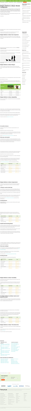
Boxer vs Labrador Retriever (25, 34)
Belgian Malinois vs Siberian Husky (5, 351)
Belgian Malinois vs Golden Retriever (26, 10)
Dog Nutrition (17, 395)
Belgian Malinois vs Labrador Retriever (26, 6)
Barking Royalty (3, 0)
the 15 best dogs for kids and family (9, 197)
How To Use (25, 396)
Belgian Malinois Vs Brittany (14, 361)
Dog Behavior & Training (18, 396)
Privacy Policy (25, 399)
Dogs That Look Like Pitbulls (2, 398)
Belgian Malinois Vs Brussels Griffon (15, 363)
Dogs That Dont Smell (2, 399)
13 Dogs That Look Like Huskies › (25, 55)
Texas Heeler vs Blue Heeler (2, 402)
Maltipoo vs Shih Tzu (2, 403)
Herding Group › (23, 75)
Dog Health (17, 394)
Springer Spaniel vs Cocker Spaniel (3, 404)
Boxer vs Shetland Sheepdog (14, 350)
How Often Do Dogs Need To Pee (11, 396)
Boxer (17, 84)
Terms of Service (25, 400)
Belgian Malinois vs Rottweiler (4, 347)
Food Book (17, 402)
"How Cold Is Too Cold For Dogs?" (5, 161)
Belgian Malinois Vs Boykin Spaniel (5, 361)
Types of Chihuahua (2, 401)
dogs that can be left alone (10, 116)
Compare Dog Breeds (18, 400)
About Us (24, 394)
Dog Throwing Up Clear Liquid (10, 395)
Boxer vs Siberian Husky (14, 348)
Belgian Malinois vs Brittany (4, 355)
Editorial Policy (25, 395)
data (15, 52)
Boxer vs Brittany (13, 351)
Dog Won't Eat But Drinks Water (11, 394)
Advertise (24, 397)
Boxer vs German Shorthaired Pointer (26, 40)
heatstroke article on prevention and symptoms (8, 135)
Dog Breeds (17, 399)
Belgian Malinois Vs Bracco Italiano (5, 362)
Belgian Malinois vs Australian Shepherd (5, 350)
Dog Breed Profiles (17, 398)
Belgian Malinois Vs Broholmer (14, 362)
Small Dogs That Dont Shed (2, 400)
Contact (24, 398)
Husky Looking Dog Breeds (2, 395)
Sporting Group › (23, 81)
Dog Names (17, 401)
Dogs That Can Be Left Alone (2, 394)
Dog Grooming (17, 397)
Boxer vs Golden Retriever (25, 37)
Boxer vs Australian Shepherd (14, 347)
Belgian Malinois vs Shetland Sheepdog (5, 354)
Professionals (18, 2)
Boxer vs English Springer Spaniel (15, 349)
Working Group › (23, 84)
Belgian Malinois (10, 84)
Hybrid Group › (23, 78)
